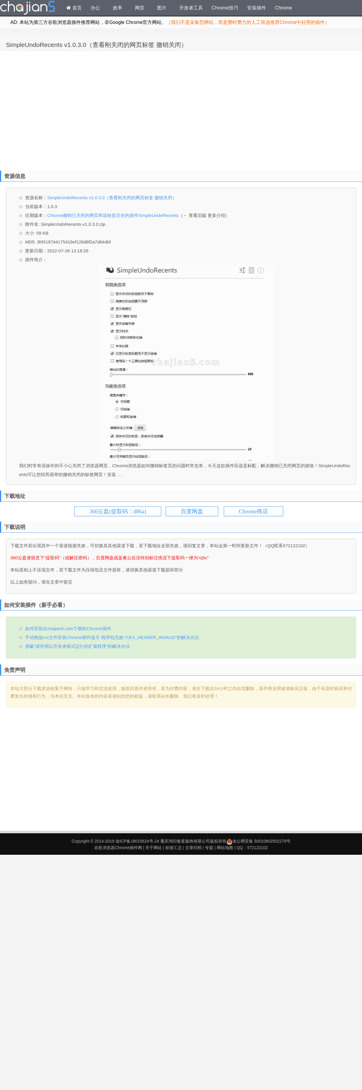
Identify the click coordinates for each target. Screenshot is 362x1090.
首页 (74, 7)
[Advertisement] (55, 109)
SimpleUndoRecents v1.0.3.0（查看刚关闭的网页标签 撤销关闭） (96, 44)
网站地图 (225, 847)
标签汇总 (173, 847)
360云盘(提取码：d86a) (117, 511)
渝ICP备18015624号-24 (137, 841)
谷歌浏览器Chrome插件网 (118, 847)
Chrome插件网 (28, 8)
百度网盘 (192, 511)
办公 (95, 7)
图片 (162, 7)
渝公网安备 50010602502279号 (258, 841)
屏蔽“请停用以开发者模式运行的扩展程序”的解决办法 (77, 646)
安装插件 (256, 7)
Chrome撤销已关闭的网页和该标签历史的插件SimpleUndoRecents (113, 215)
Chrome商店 (253, 511)
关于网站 (153, 847)
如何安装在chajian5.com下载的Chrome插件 (68, 628)
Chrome (283, 7)
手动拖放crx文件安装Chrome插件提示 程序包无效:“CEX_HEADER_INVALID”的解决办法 (112, 637)
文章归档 (193, 847)
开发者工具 (191, 7)
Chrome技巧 (225, 7)
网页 (139, 7)
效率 (117, 7)
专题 (209, 847)
